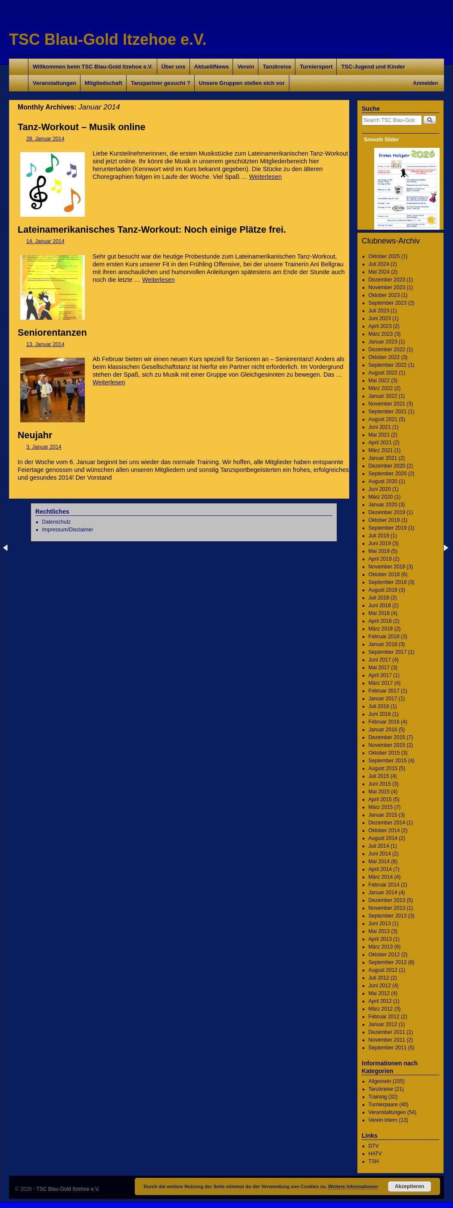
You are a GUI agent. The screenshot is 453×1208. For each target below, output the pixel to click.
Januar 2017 (383, 699)
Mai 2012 (379, 993)
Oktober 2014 (384, 830)
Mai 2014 (379, 861)
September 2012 (388, 962)
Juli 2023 (379, 311)
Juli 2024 (379, 264)
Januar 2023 (383, 342)
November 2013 (387, 908)
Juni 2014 (380, 854)
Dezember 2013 (387, 900)
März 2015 (381, 807)
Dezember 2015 (387, 737)
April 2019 (380, 559)
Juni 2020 (380, 489)
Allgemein (380, 1081)
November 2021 (387, 404)
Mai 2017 (379, 668)
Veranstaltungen (54, 83)
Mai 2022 (379, 381)
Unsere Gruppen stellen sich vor (242, 83)
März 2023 (381, 334)
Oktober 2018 (384, 574)
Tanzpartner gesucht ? (160, 83)
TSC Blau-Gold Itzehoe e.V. (108, 39)
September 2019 (388, 528)
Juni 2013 (380, 924)
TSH (374, 1161)
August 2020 (383, 481)
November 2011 (387, 1040)
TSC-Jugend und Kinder (373, 66)
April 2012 (380, 1001)
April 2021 (380, 443)
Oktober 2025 (384, 256)
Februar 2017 (384, 691)
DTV (374, 1146)
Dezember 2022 (387, 349)
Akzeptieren (409, 1186)
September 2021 (388, 412)
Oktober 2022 (384, 357)
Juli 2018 (379, 598)
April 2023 (380, 326)
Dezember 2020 (387, 466)
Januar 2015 (383, 815)
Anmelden (425, 83)
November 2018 (387, 567)
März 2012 (381, 1009)
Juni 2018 (380, 605)
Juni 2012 (380, 986)
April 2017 (380, 675)
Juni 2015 (380, 784)
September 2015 (388, 761)
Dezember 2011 (387, 1032)
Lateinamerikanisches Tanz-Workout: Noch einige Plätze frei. (152, 229)
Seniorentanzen (52, 332)
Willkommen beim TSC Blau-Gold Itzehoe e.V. (93, 66)
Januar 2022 (383, 396)
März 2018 (381, 629)
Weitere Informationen (353, 1186)
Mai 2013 (379, 931)
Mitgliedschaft (103, 83)
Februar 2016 (384, 722)
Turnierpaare (383, 1105)
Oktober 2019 (384, 520)
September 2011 (388, 1048)
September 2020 (388, 474)
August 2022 (383, 373)
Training (378, 1097)
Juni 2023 (380, 318)
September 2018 (388, 582)
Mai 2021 (379, 435)
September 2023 (388, 303)
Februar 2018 (384, 637)
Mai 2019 (379, 551)
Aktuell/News (211, 66)
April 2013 (380, 939)
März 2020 (381, 497)
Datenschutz (56, 522)
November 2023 (387, 287)
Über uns (173, 66)
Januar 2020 (383, 505)
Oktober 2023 (384, 295)
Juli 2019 (379, 536)
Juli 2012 (379, 978)
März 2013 (381, 947)
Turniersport (316, 66)
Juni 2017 (380, 660)
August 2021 (383, 419)
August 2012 (383, 970)
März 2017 (381, 683)
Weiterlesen (265, 176)
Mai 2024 (379, 272)
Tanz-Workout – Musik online (82, 127)
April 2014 (380, 869)
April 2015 (380, 799)
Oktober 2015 (384, 753)
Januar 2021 (383, 458)
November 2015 (387, 745)
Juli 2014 (379, 846)
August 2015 (383, 768)
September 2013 (388, 916)
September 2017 (388, 652)
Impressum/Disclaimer (67, 530)
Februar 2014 (384, 885)
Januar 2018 (383, 644)
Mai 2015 (379, 792)
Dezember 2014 (387, 823)
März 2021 (381, 450)
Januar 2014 (383, 893)
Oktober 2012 (384, 955)
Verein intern (383, 1120)
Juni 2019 (380, 543)
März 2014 (381, 877)
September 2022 (388, 365)
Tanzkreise (277, 66)
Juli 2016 (379, 706)
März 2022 (381, 388)
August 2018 (383, 590)
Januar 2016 (383, 730)
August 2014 (383, 838)
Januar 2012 (383, 1024)
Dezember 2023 (387, 280)
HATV (375, 1154)
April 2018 (380, 621)
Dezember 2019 (387, 512)
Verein (245, 66)
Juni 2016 (380, 714)
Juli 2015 (379, 776)
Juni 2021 (380, 427)
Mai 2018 (379, 613)
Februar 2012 (384, 1017)
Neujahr (35, 435)
